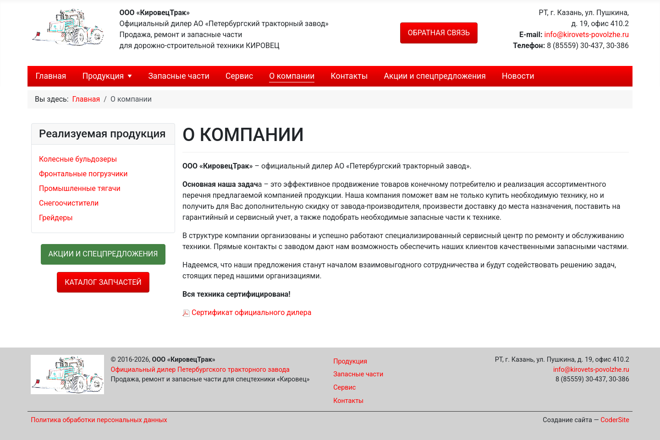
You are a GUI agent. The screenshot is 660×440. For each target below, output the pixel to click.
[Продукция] (129, 76)
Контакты (349, 76)
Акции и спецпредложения (435, 76)
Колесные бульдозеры (78, 159)
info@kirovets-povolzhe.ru (586, 34)
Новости (518, 76)
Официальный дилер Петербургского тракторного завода (200, 370)
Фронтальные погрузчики (83, 173)
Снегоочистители (69, 203)
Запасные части (178, 76)
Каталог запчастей (103, 282)
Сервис (239, 76)
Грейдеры (56, 217)
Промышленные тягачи (80, 188)
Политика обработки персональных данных (99, 420)
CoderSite (614, 420)
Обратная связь (439, 32)
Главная (51, 76)
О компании (291, 76)
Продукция (103, 76)
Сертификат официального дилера (247, 312)
